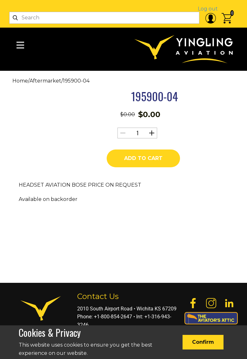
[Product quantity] (137, 133)
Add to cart (143, 158)
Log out (208, 9)
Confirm (203, 342)
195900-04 (154, 96)
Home (20, 81)
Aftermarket (45, 81)
